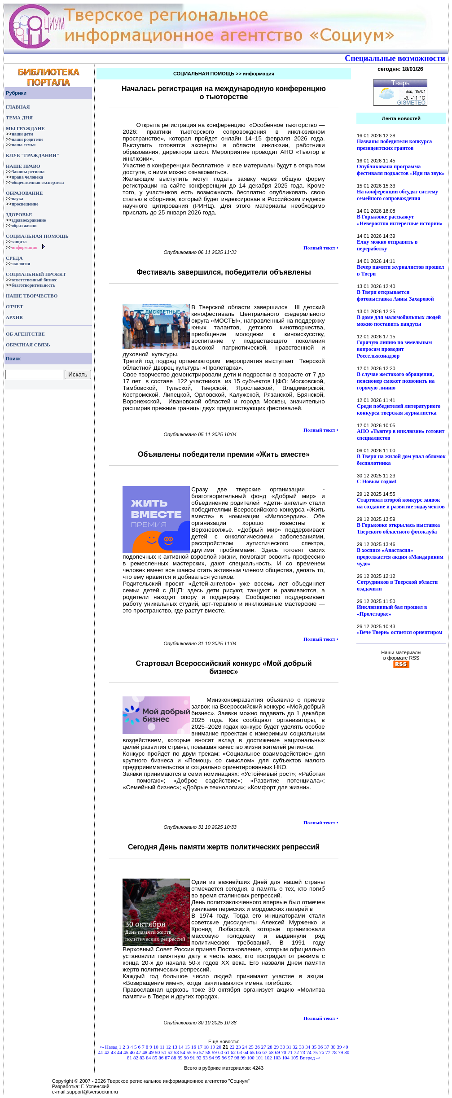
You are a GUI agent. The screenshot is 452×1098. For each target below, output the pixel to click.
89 (179, 1057)
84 (148, 1057)
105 (294, 1057)
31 (288, 1047)
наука (17, 198)
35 (314, 1047)
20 (218, 1047)
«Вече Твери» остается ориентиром (400, 632)
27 (263, 1047)
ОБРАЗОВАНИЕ (24, 193)
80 (346, 1052)
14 (181, 1047)
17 (199, 1047)
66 (258, 1052)
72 (296, 1052)
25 (251, 1047)
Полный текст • (320, 247)
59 (214, 1052)
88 (173, 1057)
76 (321, 1052)
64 (245, 1052)
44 (119, 1052)
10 (156, 1047)
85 (154, 1057)
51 (163, 1052)
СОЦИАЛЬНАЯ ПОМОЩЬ (37, 236)
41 (100, 1052)
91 (192, 1057)
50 (157, 1052)
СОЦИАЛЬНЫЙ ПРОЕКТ (36, 274)
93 (205, 1057)
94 (211, 1057)
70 (283, 1052)
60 (220, 1052)
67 (264, 1052)
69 (277, 1052)
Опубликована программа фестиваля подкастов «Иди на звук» (400, 169)
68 (270, 1052)
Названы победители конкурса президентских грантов (394, 144)
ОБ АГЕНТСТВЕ (25, 334)
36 (320, 1047)
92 (199, 1057)
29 (276, 1047)
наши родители (27, 139)
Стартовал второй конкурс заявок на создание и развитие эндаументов (401, 503)
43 (113, 1052)
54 (182, 1052)
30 (282, 1047)
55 (189, 1052)
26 (257, 1047)
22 (231, 1047)
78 (334, 1052)
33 (301, 1047)
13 (174, 1047)
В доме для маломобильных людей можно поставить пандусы (399, 320)
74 (309, 1052)
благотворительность (33, 285)
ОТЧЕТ (14, 306)
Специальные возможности (395, 58)
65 (252, 1052)
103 (277, 1057)
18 (206, 1047)
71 (290, 1052)
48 (144, 1052)
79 (340, 1052)
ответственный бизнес (34, 279)
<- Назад (108, 1047)
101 (259, 1057)
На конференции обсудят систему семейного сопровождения (397, 194)
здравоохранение (29, 220)
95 (217, 1057)
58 (208, 1052)
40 (345, 1047)
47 (138, 1052)
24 (244, 1047)
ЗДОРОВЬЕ (19, 214)
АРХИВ (13, 317)
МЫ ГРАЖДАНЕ (25, 128)
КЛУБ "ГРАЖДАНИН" (32, 155)
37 (326, 1047)
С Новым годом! (377, 481)
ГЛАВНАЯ (18, 106)
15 (187, 1047)
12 (168, 1047)
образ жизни (24, 225)
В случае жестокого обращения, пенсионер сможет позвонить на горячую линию (395, 381)
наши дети (22, 133)
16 (193, 1047)
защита (19, 241)
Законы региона (28, 171)
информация (25, 247)
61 (226, 1052)
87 (167, 1057)
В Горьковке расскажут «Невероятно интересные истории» (400, 220)
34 (307, 1047)
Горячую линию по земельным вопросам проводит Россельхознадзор (394, 349)
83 (142, 1057)
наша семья (23, 144)
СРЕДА (14, 258)
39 (339, 1047)
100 (251, 1057)
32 (295, 1047)
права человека (27, 177)
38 (332, 1047)
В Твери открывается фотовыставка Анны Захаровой (395, 295)
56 (195, 1052)
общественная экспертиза (38, 182)
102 (268, 1057)
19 (212, 1047)
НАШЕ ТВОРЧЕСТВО (31, 295)
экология (21, 263)
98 (236, 1057)
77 (327, 1052)
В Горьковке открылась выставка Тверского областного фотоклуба (398, 528)
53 (176, 1052)
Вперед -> (310, 1057)
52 (169, 1052)
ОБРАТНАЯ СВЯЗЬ (28, 344)
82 (135, 1057)
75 (315, 1052)
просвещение (25, 203)
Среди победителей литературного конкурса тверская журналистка (398, 409)
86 (160, 1057)
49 (151, 1052)
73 (302, 1052)
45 (125, 1052)
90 (186, 1057)
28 (270, 1047)
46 (132, 1052)
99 (243, 1057)
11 (162, 1047)
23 (238, 1047)
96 (224, 1057)
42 (107, 1052)
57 (201, 1052)
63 (239, 1052)
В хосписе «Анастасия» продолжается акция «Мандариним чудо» (400, 557)
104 (286, 1057)
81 (129, 1057)
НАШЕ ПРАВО (23, 166)
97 (230, 1057)
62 (233, 1052)
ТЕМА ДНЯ (19, 117)
